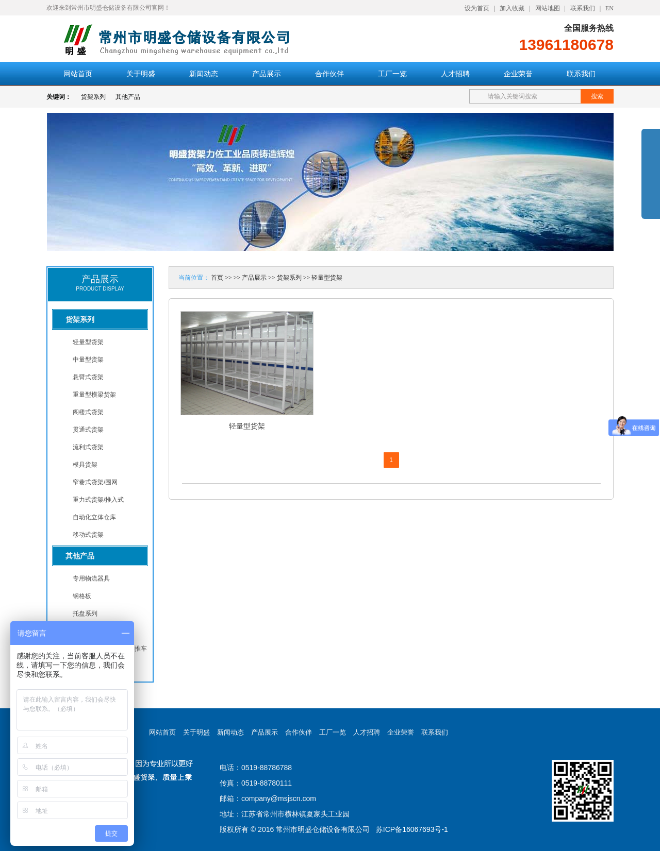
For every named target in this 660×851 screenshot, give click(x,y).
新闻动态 (203, 74)
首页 (217, 277)
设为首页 (477, 8)
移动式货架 (88, 534)
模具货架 (85, 464)
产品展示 (266, 74)
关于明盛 (140, 74)
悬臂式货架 (88, 377)
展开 (650, 181)
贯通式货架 (88, 429)
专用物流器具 (91, 578)
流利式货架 (88, 447)
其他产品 (128, 96)
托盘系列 (85, 613)
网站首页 (77, 74)
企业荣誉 (518, 74)
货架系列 (93, 96)
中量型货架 (88, 359)
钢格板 (82, 596)
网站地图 (547, 8)
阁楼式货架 (88, 412)
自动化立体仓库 (94, 517)
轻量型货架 (88, 342)
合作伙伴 (329, 74)
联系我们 (582, 8)
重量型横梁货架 (94, 394)
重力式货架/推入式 (98, 499)
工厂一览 (392, 74)
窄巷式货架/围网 (95, 482)
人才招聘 (455, 74)
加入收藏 (512, 8)
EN (609, 8)
